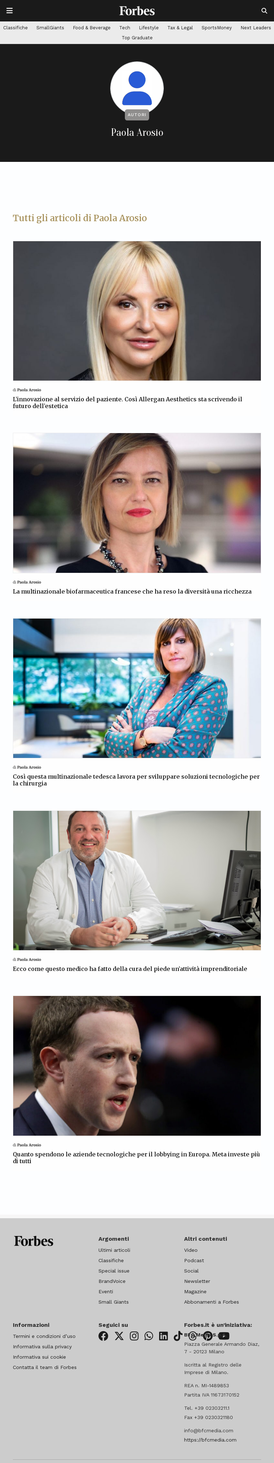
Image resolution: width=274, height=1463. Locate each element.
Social (191, 1271)
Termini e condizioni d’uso (44, 1336)
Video (191, 1250)
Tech (124, 27)
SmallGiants (50, 27)
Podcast (194, 1260)
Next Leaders (255, 27)
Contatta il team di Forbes (45, 1367)
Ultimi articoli (114, 1250)
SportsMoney (217, 27)
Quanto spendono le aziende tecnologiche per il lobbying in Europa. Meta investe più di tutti (136, 1158)
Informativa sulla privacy (42, 1346)
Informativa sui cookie (39, 1357)
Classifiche (15, 27)
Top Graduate (137, 37)
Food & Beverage (92, 27)
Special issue (114, 1271)
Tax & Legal (180, 27)
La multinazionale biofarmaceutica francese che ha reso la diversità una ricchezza (132, 591)
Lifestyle (149, 27)
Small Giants (113, 1302)
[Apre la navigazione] (9, 10)
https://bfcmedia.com (210, 1440)
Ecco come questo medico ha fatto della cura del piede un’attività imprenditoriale (130, 968)
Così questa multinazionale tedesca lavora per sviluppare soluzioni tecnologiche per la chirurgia (136, 780)
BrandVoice (112, 1281)
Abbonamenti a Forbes (211, 1302)
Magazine (195, 1291)
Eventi (105, 1291)
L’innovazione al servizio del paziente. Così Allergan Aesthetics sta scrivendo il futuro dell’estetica (127, 403)
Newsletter (197, 1281)
